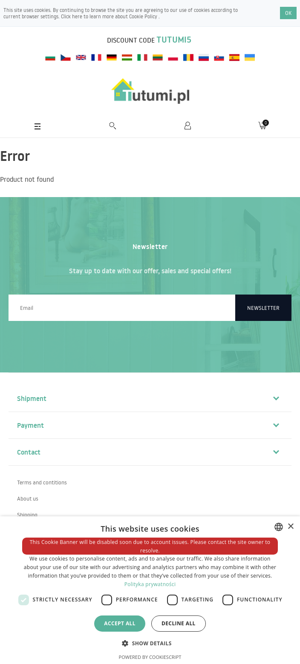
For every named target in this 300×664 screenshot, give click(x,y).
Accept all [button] (120, 623)
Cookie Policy (144, 16)
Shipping (27, 514)
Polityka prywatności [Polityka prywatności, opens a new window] (150, 584)
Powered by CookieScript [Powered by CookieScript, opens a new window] (150, 657)
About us (27, 498)
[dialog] (150, 590)
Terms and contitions (42, 482)
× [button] (290, 527)
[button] (150, 643)
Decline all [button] (179, 623)
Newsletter (263, 307)
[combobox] (278, 527)
